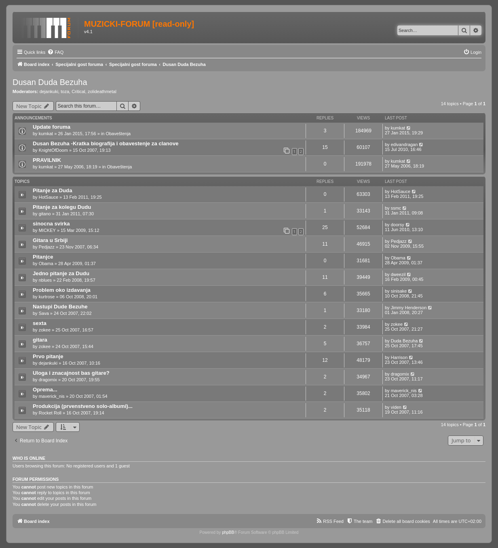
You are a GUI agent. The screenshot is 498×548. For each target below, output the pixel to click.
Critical (78, 91)
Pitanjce (43, 257)
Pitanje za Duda (52, 190)
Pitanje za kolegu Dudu (62, 207)
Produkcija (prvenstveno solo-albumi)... (83, 406)
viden (396, 407)
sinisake (399, 291)
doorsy (397, 224)
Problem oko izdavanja (62, 290)
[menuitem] (55, 52)
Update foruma (51, 127)
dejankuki (49, 91)
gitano (45, 213)
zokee (45, 329)
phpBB (228, 532)
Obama (46, 263)
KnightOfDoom (53, 150)
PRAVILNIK (47, 160)
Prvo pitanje (48, 356)
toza (65, 91)
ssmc (396, 208)
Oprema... (45, 390)
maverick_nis (52, 396)
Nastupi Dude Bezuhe (60, 307)
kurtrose (47, 296)
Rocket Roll (50, 412)
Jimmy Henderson (409, 307)
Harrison (399, 357)
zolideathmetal (102, 91)
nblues (45, 280)
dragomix (48, 379)
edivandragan (404, 144)
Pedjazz (47, 246)
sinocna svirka (51, 224)
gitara (40, 340)
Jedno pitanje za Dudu (61, 273)
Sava (44, 313)
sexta (39, 323)
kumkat (46, 133)
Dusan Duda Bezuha (50, 82)
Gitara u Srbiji (50, 240)
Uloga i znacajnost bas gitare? (71, 373)
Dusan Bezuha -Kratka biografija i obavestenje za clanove (106, 143)
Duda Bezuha (404, 340)
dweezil (398, 274)
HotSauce (48, 197)
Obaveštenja (118, 133)
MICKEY (47, 230)
